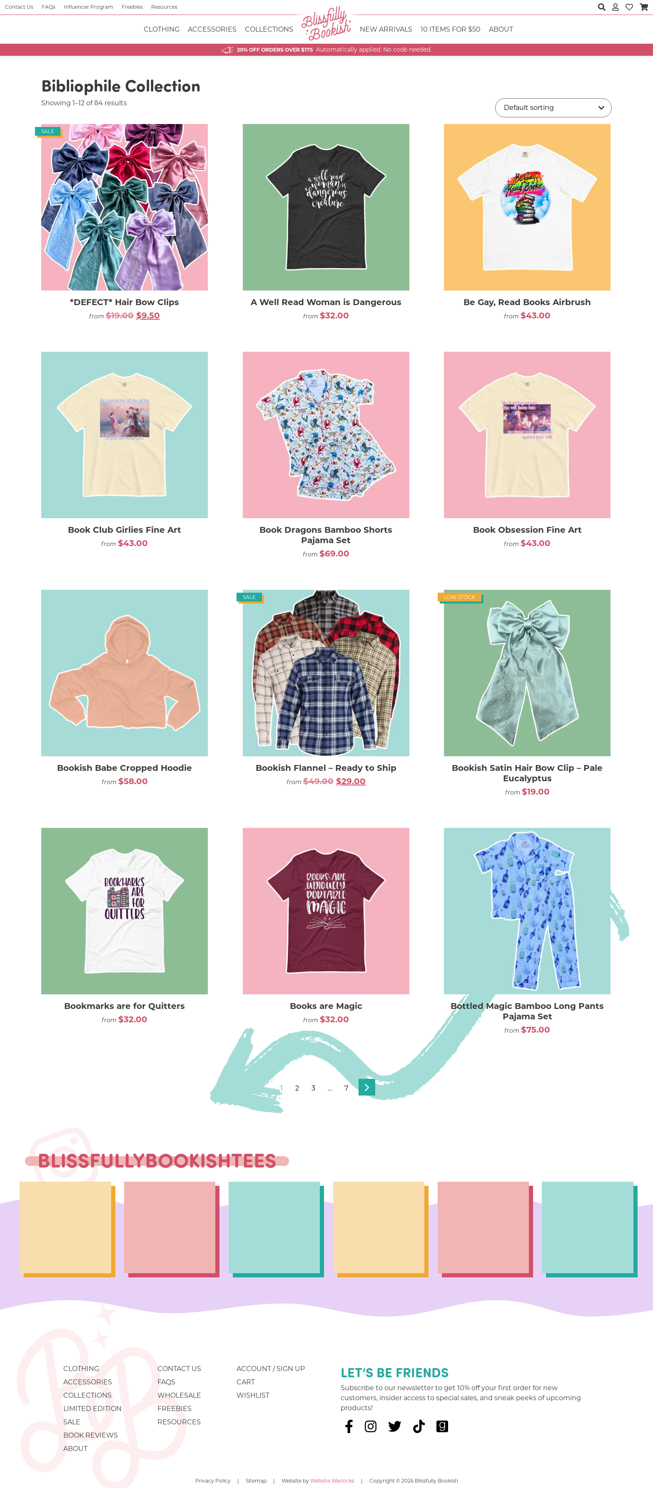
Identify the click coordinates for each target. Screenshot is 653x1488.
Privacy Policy (213, 1481)
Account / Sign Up (271, 1369)
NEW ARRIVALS (386, 29)
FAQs (48, 7)
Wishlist (253, 1395)
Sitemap (256, 1481)
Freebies (132, 7)
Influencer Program (88, 7)
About (501, 29)
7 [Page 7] (346, 1088)
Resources (164, 7)
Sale (71, 1422)
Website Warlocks (332, 1481)
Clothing (161, 29)
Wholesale (179, 1395)
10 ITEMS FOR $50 (451, 29)
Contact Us (19, 7)
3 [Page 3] (313, 1088)
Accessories (212, 29)
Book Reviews (90, 1435)
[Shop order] (553, 107)
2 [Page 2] (297, 1088)
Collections (269, 29)
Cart (246, 1382)
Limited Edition (92, 1409)
